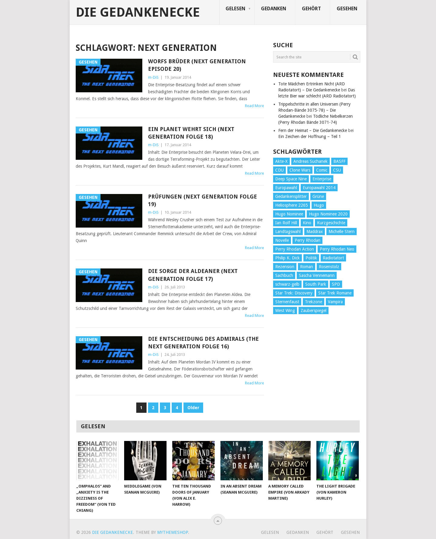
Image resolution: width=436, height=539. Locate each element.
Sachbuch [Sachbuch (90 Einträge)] (284, 275)
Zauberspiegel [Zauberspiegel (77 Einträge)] (313, 310)
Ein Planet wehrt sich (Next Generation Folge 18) (191, 133)
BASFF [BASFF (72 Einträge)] (339, 161)
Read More (254, 106)
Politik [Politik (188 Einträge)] (311, 257)
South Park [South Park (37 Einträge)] (315, 284)
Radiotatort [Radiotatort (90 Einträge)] (333, 257)
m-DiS (153, 77)
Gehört (311, 9)
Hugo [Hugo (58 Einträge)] (319, 205)
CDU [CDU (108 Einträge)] (279, 170)
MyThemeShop (172, 532)
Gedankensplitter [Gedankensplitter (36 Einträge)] (291, 196)
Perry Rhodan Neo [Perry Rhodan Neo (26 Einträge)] (337, 249)
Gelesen (235, 9)
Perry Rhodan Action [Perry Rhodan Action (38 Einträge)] (294, 249)
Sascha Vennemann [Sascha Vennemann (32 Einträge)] (317, 275)
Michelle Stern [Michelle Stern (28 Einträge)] (342, 231)
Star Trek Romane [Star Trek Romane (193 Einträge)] (335, 293)
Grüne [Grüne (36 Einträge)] (318, 196)
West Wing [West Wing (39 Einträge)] (285, 310)
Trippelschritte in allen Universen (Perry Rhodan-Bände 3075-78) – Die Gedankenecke (314, 110)
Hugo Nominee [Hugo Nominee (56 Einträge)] (289, 214)
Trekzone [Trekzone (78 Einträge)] (313, 301)
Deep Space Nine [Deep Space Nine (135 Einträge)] (291, 178)
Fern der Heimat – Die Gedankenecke (312, 130)
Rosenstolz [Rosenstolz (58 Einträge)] (329, 266)
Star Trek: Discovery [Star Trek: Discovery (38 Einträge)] (293, 293)
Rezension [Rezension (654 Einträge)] (284, 266)
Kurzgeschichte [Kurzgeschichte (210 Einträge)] (331, 222)
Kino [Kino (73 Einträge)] (307, 222)
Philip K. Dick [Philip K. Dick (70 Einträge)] (287, 257)
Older (193, 407)
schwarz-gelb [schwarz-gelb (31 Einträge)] (287, 284)
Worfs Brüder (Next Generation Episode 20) (197, 65)
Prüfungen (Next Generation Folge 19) (202, 200)
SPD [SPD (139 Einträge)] (336, 284)
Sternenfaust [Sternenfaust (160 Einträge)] (287, 301)
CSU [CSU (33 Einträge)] (337, 170)
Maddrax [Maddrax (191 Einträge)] (314, 231)
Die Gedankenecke (138, 12)
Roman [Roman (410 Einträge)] (306, 266)
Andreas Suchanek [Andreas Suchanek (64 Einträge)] (310, 161)
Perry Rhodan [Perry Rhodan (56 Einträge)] (307, 240)
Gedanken (273, 9)
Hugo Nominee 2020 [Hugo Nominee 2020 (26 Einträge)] (328, 214)
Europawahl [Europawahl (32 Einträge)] (286, 187)
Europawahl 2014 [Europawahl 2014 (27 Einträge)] (319, 187)
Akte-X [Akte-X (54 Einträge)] (281, 161)
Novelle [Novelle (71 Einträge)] (282, 240)
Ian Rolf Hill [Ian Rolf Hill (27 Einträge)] (286, 222)
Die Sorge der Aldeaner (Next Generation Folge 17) (193, 275)
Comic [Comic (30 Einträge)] (321, 170)
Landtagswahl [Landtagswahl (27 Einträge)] (288, 231)
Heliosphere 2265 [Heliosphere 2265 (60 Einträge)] (291, 205)
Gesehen (347, 9)
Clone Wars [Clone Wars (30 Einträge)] (299, 170)
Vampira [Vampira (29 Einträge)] (335, 301)
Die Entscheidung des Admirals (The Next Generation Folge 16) (203, 343)
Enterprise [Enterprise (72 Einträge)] (321, 178)
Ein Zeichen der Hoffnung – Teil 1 (309, 136)
